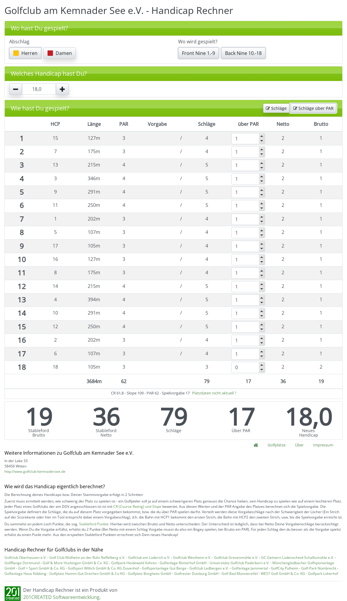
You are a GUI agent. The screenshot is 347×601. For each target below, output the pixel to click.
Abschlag (19, 41)
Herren (25, 53)
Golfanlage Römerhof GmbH (183, 562)
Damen (59, 53)
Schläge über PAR (313, 108)
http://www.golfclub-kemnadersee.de (34, 471)
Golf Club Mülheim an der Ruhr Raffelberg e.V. (87, 557)
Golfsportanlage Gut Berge (164, 568)
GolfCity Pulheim (284, 568)
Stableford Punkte (94, 524)
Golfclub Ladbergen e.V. (209, 568)
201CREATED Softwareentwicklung (61, 597)
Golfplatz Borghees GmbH (149, 573)
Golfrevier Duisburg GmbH (196, 573)
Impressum (323, 445)
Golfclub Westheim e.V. (192, 557)
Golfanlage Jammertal (250, 568)
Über (299, 445)
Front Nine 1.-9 (198, 53)
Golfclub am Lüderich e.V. (149, 557)
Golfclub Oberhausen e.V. (25, 557)
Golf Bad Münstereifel (240, 573)
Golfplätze (276, 445)
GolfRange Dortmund (22, 562)
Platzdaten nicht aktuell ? (214, 393)
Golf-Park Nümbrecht (318, 568)
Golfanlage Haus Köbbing (25, 573)
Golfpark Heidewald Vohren (134, 562)
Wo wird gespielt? (197, 41)
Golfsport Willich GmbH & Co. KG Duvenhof (103, 568)
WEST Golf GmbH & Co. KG (283, 573)
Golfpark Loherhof (323, 573)
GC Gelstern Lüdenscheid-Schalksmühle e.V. (297, 557)
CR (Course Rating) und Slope (137, 506)
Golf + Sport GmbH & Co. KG (41, 568)
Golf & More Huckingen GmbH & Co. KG (75, 562)
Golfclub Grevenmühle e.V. (236, 557)
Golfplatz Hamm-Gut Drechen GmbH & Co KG (87, 573)
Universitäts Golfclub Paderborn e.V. (239, 562)
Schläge (276, 108)
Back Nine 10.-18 (243, 53)
